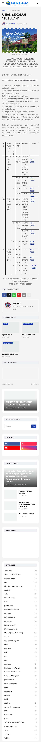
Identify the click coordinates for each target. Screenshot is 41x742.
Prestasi (20, 695)
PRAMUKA (20, 691)
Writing (20, 738)
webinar (20, 734)
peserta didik (20, 680)
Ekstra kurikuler (20, 598)
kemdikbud (20, 621)
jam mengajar (20, 606)
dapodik (20, 590)
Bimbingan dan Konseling (20, 586)
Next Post (34, 384)
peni (20, 660)
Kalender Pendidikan (20, 609)
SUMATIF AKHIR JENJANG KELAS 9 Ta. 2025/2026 (27, 504)
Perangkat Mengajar (20, 676)
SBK (20, 711)
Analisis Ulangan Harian (20, 574)
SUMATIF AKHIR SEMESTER (20, 722)
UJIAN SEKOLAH (14, 10)
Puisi (20, 699)
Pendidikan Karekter (26, 514)
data (20, 594)
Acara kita (20, 571)
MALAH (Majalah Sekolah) (20, 633)
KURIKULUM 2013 (20, 629)
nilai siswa (20, 648)
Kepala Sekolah (20, 625)
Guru (20, 602)
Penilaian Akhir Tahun (20, 668)
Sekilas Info (20, 715)
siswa (20, 718)
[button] (3, 3)
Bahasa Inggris (20, 578)
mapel (20, 637)
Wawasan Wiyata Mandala (25, 492)
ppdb (20, 687)
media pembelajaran (20, 641)
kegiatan (20, 613)
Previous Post (8, 384)
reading (20, 703)
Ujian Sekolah (7, 335)
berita (20, 582)
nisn (20, 652)
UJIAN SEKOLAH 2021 (10, 354)
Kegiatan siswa (20, 617)
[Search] (18, 426)
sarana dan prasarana (20, 707)
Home (4, 10)
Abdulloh (17, 303)
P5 (20, 656)
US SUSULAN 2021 (28, 335)
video (20, 730)
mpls (20, 645)
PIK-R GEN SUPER (20, 683)
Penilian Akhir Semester (20, 672)
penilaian (20, 664)
